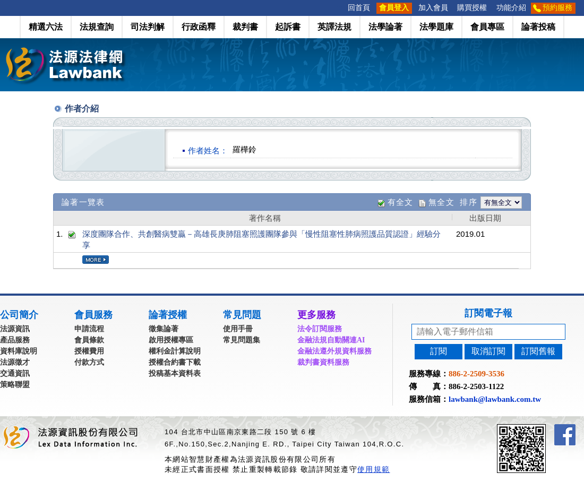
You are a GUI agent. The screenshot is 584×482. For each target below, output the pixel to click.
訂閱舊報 (538, 351)
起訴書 (287, 26)
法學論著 (385, 26)
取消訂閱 (488, 351)
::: (340, 8)
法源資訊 (15, 329)
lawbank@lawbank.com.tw (495, 399)
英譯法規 (334, 26)
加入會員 (433, 8)
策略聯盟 (15, 385)
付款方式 (89, 362)
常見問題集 (241, 340)
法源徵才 (15, 362)
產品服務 (15, 340)
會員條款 (89, 340)
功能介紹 (511, 8)
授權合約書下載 (175, 362)
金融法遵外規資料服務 (334, 351)
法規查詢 (97, 26)
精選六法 (46, 26)
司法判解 (148, 26)
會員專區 (487, 26)
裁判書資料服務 (323, 362)
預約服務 (557, 8)
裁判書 (245, 26)
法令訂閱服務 (319, 329)
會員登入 (394, 8)
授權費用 (89, 351)
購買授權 (472, 8)
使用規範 (373, 469)
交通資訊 (15, 373)
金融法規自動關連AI (331, 340)
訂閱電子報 (488, 313)
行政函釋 (199, 26)
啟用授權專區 (171, 340)
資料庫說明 (18, 351)
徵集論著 (163, 329)
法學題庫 (436, 26)
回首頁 (359, 8)
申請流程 (89, 329)
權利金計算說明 (175, 351)
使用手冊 (238, 329)
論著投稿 (538, 26)
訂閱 (438, 351)
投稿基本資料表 (175, 373)
